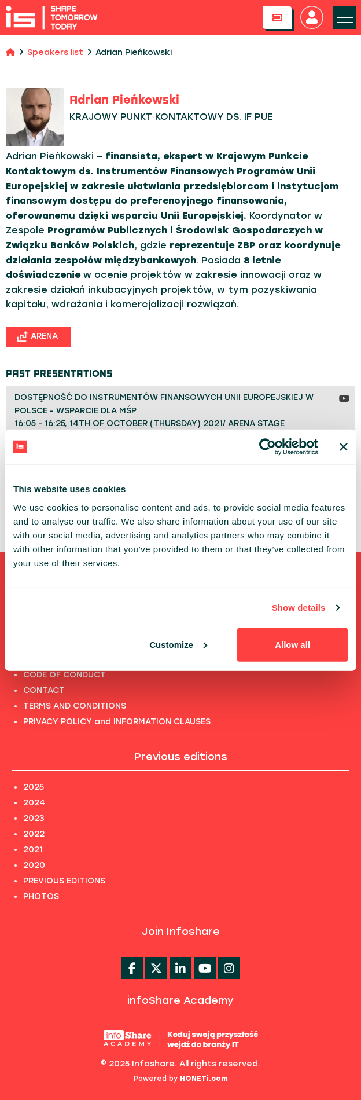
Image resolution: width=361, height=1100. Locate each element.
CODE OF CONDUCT (64, 675)
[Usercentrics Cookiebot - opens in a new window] (267, 447)
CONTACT (44, 690)
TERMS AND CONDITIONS (74, 706)
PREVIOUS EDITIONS (64, 881)
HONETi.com (204, 1079)
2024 (34, 803)
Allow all (292, 644)
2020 (34, 865)
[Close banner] (344, 447)
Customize (178, 644)
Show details (299, 608)
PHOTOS (41, 896)
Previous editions (180, 756)
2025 (33, 787)
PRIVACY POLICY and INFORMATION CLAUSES (117, 722)
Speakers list (55, 52)
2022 (34, 834)
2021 (33, 850)
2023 (34, 818)
